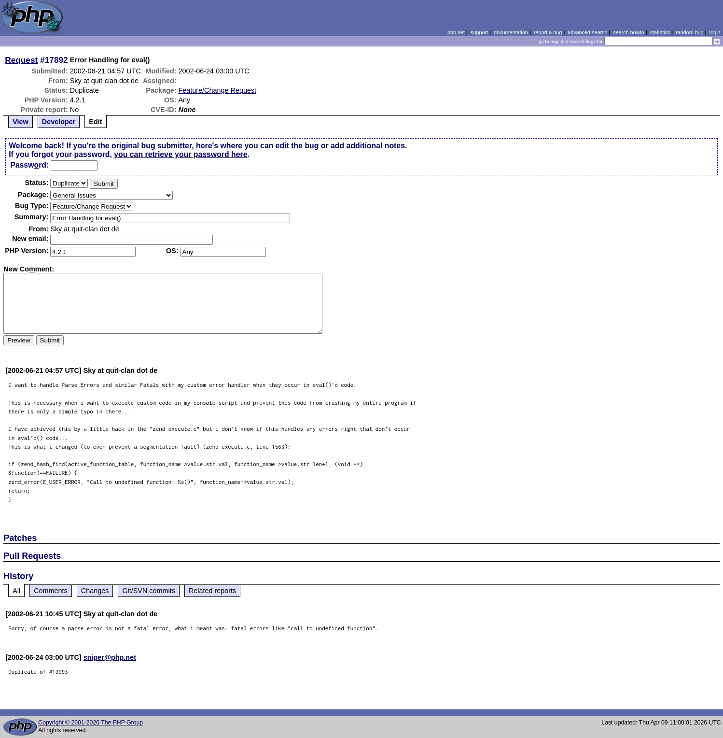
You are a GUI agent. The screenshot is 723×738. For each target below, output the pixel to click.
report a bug (548, 32)
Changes (95, 591)
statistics (660, 32)
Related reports (212, 591)
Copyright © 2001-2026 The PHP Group (90, 722)
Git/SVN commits (148, 591)
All (16, 591)
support (479, 32)
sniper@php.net (109, 657)
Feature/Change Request (218, 90)
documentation (511, 32)
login (715, 32)
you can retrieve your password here (180, 154)
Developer (59, 122)
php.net (456, 32)
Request (21, 60)
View (20, 122)
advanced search (587, 32)
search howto (628, 32)
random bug (690, 32)
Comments (51, 591)
